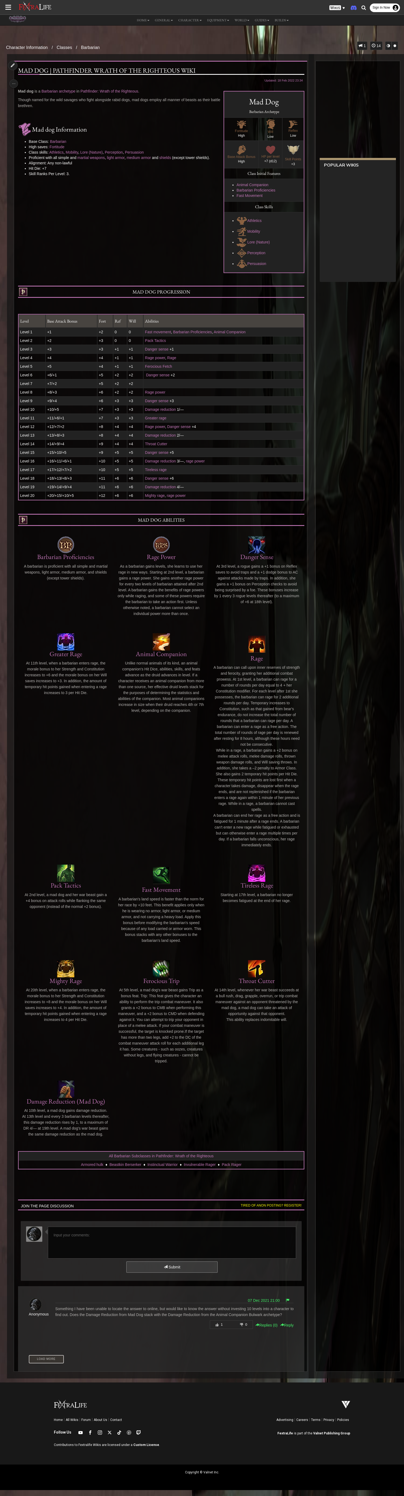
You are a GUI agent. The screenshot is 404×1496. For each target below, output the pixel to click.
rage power (195, 461)
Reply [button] (284, 1331)
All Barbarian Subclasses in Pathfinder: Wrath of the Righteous (161, 1162)
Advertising (284, 1426)
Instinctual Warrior (162, 1170)
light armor (117, 157)
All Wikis (72, 1426)
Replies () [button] (264, 1331)
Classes (64, 47)
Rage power (155, 358)
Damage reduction (160, 409)
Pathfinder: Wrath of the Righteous (111, 91)
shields (167, 157)
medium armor (140, 157)
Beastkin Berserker (125, 1170)
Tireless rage (155, 470)
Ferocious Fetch (158, 366)
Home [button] (143, 20)
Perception (248, 253)
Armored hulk (92, 1170)
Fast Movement (247, 195)
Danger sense (156, 349)
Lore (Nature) (250, 242)
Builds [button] (282, 20)
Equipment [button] (218, 20)
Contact (116, 1426)
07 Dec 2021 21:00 (261, 1306)
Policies (343, 1426)
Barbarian (90, 47)
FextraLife (285, 1439)
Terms (316, 1426)
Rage (171, 358)
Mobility (246, 231)
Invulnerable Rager (199, 1170)
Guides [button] (262, 20)
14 (376, 46)
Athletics (246, 220)
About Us (100, 1426)
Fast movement (158, 332)
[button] (337, 8)
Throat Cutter (156, 444)
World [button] (242, 20)
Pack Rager (231, 1170)
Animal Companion (250, 185)
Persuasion (249, 263)
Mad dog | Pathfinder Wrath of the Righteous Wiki (108, 70)
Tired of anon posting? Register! (268, 1211)
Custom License (146, 1451)
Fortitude (58, 147)
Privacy (328, 1426)
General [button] (164, 20)
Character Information (27, 47)
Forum (86, 1426)
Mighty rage (155, 495)
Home (58, 1426)
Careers (302, 1426)
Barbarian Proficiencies (253, 190)
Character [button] (190, 20)
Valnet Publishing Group (331, 1439)
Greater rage (155, 418)
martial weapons (93, 157)
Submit (171, 1273)
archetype (69, 91)
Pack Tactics (155, 340)
